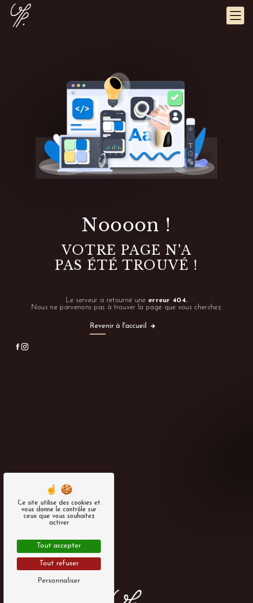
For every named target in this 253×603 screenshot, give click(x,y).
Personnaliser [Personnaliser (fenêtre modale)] (59, 580)
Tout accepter (59, 545)
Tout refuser (59, 563)
